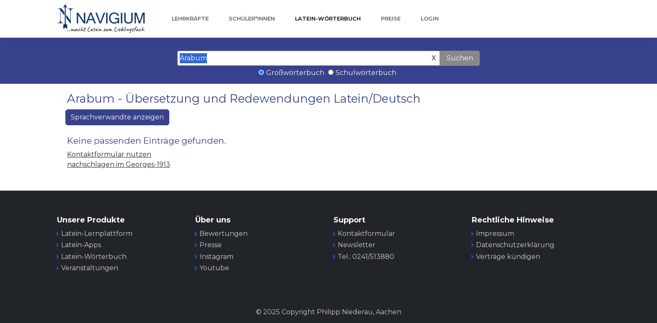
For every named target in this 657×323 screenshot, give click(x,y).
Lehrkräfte (190, 19)
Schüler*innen (252, 19)
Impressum (495, 234)
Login (430, 19)
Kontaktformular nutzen (109, 154)
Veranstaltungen (89, 268)
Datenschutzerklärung (515, 245)
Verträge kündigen (508, 257)
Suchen (460, 58)
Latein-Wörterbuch (328, 19)
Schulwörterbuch (366, 73)
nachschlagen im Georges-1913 (118, 164)
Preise (391, 19)
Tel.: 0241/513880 (366, 257)
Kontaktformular (366, 234)
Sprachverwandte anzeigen (117, 117)
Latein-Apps (81, 245)
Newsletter (356, 245)
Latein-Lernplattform (96, 234)
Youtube (214, 268)
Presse (210, 245)
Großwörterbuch (295, 73)
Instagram (216, 257)
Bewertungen (223, 234)
